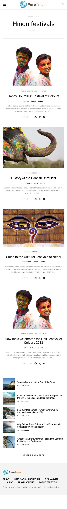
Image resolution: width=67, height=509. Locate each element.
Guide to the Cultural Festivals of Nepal (33, 257)
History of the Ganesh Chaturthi (33, 178)
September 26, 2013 (30, 183)
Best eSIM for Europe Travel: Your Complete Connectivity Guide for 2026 (37, 411)
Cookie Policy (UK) (48, 482)
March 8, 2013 (30, 348)
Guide (10, 482)
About (6, 479)
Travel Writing (26, 482)
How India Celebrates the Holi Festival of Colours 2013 (33, 341)
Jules (40, 101)
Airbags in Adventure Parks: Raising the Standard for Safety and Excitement (40, 440)
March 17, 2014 (30, 101)
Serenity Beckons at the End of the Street (36, 382)
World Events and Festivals (33, 91)
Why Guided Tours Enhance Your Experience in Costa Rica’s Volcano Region (39, 425)
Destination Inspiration (27, 479)
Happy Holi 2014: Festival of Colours (33, 96)
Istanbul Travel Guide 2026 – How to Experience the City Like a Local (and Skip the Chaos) (39, 396)
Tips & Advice (51, 479)
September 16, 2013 (30, 262)
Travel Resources (33, 173)
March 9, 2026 (23, 386)
